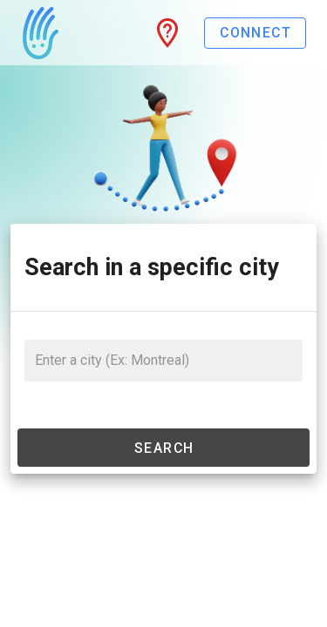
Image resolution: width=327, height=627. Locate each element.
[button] (167, 33)
